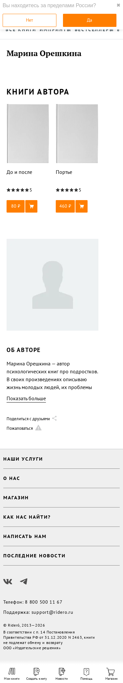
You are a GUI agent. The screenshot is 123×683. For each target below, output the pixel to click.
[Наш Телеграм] (23, 581)
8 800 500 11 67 (44, 602)
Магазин (111, 674)
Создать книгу (37, 674)
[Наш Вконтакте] (7, 581)
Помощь (86, 674)
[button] (28, 206)
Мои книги (11, 674)
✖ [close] (118, 5)
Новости (61, 674)
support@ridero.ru (52, 612)
